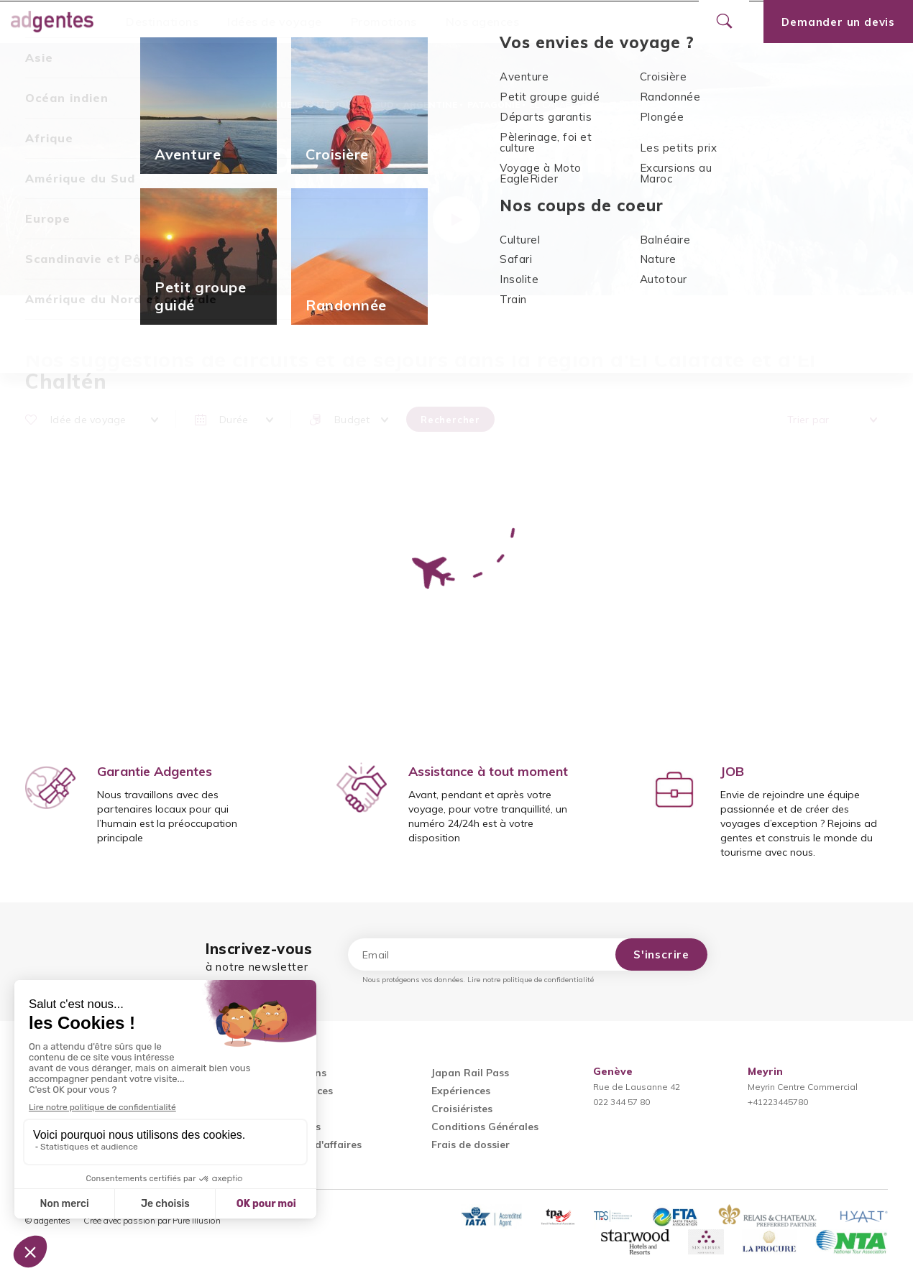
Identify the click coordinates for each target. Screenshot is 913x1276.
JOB (732, 771)
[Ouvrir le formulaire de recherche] (724, 21)
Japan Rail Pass (470, 1072)
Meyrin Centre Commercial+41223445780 (803, 1086)
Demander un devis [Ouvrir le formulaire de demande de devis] (838, 22)
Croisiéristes (461, 1108)
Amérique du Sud (351, 104)
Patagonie (493, 104)
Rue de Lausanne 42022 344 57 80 (636, 1086)
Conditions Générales (484, 1126)
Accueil (280, 104)
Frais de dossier (470, 1144)
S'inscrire (661, 954)
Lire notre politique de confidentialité (530, 979)
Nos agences (483, 21)
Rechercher (450, 419)
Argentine (430, 104)
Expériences (460, 1090)
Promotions (384, 21)
